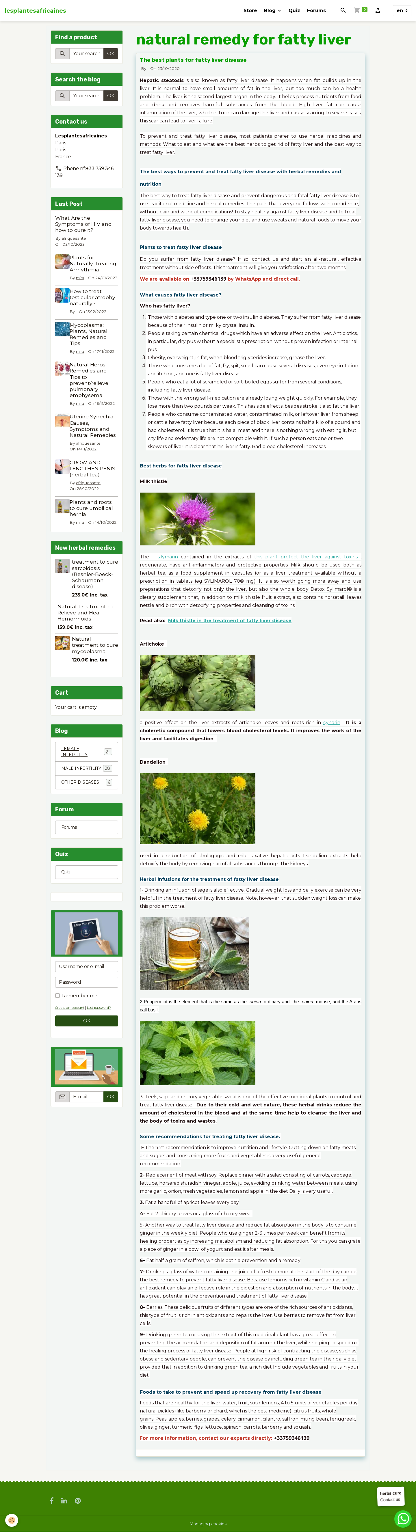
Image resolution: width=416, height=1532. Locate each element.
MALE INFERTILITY (86, 791)
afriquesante (74, 238)
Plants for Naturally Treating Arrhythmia (86, 266)
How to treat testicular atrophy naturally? (95, 309)
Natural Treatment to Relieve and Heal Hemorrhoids (85, 630)
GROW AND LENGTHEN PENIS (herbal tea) (95, 480)
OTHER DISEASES (86, 809)
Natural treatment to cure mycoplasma (95, 663)
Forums (316, 10)
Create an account (72, 1036)
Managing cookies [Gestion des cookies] (208, 1524)
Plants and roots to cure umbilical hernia (93, 520)
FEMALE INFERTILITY (86, 770)
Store (250, 10)
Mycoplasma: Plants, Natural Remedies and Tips (91, 346)
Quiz (294, 10)
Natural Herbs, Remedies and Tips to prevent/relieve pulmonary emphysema (91, 392)
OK (110, 53)
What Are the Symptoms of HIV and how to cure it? (83, 224)
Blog (270, 10)
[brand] (35, 10)
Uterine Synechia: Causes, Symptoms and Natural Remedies (95, 438)
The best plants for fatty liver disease (193, 60)
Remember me (79, 1024)
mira (82, 284)
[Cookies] (12, 1520)
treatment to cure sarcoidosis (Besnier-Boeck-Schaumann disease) (95, 592)
